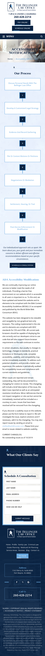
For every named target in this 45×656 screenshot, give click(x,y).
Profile (14, 544)
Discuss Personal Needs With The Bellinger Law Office (22, 84)
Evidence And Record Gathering (22, 132)
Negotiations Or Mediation (22, 180)
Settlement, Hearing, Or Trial (22, 204)
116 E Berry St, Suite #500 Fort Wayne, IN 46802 (22, 571)
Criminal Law (33, 544)
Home (8, 544)
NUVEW (6, 608)
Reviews (21, 550)
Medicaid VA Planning (29, 547)
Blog (28, 550)
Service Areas (11, 550)
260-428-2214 (22, 16)
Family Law (22, 544)
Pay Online (22, 22)
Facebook (16, 582)
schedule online (22, 28)
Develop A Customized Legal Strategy (23, 108)
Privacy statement (33, 611)
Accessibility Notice (14, 611)
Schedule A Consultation (22, 265)
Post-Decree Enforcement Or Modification (22, 228)
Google (28, 582)
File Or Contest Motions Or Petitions (22, 156)
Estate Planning (13, 547)
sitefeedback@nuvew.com (13, 426)
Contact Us (35, 550)
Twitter (22, 582)
